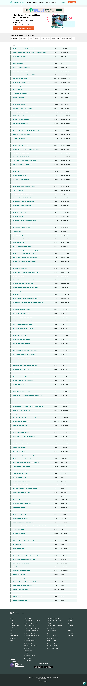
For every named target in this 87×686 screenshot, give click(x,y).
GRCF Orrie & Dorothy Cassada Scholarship (23, 347)
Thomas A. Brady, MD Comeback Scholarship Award (24, 279)
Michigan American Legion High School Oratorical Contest (26, 149)
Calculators (12, 633)
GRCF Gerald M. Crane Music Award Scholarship (23, 320)
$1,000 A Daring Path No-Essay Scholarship (23, 59)
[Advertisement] (43, 606)
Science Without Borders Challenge (21, 376)
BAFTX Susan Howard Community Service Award (24, 436)
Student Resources (14, 635)
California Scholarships (52, 628)
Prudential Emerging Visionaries (20, 123)
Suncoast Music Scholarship (19, 470)
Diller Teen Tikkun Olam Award (20, 209)
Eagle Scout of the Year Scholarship (21, 309)
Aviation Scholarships (28, 660)
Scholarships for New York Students (31, 635)
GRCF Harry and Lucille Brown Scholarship (22, 332)
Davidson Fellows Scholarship (19, 276)
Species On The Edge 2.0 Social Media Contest (23, 380)
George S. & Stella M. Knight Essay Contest (22, 578)
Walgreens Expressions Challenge (20, 600)
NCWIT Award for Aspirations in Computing (22, 108)
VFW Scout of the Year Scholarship (21, 369)
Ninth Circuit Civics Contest (19, 388)
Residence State (24, 38)
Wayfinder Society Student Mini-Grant (21, 227)
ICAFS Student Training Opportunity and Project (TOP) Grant (27, 250)
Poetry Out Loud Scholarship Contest (21, 593)
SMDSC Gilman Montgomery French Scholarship (24, 522)
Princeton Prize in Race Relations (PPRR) (22, 223)
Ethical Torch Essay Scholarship (20, 71)
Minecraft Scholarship (18, 63)
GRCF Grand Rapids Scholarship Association (23, 328)
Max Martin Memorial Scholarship (20, 589)
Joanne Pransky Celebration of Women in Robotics (24, 261)
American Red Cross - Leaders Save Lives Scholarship (25, 74)
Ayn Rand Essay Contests (19, 574)
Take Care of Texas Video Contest (21, 153)
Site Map (70, 630)
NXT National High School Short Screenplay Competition (26, 272)
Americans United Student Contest (21, 127)
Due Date (63, 45)
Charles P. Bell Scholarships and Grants (22, 246)
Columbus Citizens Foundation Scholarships (23, 283)
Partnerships (70, 625)
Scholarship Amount (66, 38)
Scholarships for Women (29, 640)
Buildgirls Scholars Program (19, 477)
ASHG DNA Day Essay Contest (19, 384)
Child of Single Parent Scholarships (54, 648)
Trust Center (70, 635)
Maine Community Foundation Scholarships (23, 585)
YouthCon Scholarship (18, 231)
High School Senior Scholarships (54, 620)
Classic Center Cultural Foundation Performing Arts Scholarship (27, 395)
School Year (22, 5)
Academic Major (14, 38)
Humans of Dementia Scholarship (20, 518)
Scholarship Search (14, 622)
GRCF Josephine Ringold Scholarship (21, 339)
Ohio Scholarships (51, 638)
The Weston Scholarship (18, 529)
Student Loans (13, 632)
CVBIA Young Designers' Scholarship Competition (24, 540)
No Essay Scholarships (29, 652)
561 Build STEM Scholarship (19, 175)
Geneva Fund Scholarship (19, 533)
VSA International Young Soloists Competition (23, 201)
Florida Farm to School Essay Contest (21, 134)
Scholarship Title (17, 45)
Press (11, 640)
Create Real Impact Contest (19, 429)
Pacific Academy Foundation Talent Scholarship (24, 253)
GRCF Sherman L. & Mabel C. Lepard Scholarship (24, 354)
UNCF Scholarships (17, 596)
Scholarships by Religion (52, 645)
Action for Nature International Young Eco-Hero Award (25, 298)
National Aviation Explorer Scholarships (22, 503)
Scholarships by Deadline (52, 642)
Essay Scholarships (28, 650)
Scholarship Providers (51, 2)
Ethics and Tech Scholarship (19, 447)
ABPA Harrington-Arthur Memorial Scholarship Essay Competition (28, 406)
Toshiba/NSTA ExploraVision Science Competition (24, 264)
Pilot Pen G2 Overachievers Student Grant (22, 164)
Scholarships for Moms (29, 642)
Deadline (31, 38)
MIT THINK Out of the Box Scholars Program (23, 194)
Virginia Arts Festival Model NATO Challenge (23, 197)
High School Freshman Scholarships (54, 625)
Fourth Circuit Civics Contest (19, 552)
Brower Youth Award (18, 440)
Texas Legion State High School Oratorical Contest (24, 160)
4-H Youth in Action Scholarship (20, 473)
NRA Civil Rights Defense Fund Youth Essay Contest (24, 186)
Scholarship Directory (14, 5)
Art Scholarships (27, 657)
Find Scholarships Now (23, 28)
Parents (35, 2)
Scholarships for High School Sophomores (33, 623)
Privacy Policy (71, 632)
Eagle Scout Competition (18, 242)
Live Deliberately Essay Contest (20, 86)
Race (73, 38)
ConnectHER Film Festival (19, 89)
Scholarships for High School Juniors (32, 622)
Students (28, 2)
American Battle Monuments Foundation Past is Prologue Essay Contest (29, 525)
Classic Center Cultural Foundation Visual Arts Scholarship (26, 399)
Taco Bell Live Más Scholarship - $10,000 (57, 27)
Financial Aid (12, 628)
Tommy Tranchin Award (18, 190)
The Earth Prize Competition (19, 138)
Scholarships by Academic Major (54, 643)
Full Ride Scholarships (29, 648)
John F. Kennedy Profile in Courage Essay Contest (24, 220)
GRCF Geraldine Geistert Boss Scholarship (22, 324)
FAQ (69, 622)
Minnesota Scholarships (52, 640)
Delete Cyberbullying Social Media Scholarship (23, 48)
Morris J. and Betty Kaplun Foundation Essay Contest (25, 417)
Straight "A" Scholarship (18, 294)
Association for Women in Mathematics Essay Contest (25, 257)
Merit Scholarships (28, 647)
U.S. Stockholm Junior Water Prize (21, 484)
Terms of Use (71, 633)
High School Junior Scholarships (54, 622)
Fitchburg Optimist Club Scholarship (21, 432)
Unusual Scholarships (28, 653)
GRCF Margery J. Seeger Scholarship (21, 343)
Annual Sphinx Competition (19, 104)
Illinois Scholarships (51, 633)
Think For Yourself (17, 511)
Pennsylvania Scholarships (52, 637)
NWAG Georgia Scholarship (19, 507)
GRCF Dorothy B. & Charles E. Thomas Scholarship (24, 317)
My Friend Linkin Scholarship (19, 56)
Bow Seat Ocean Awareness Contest (21, 570)
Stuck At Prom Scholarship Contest (21, 563)
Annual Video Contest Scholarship (21, 82)
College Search (13, 627)
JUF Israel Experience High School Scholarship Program (26, 115)
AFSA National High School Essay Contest (22, 306)
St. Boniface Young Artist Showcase (21, 492)
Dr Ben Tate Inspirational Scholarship (21, 496)
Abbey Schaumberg (54, 26)
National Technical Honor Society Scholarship (23, 373)
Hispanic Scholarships (29, 638)
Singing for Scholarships (18, 97)
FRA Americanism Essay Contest (20, 141)
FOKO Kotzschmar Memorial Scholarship (22, 458)
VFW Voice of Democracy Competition (21, 112)
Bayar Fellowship (17, 544)
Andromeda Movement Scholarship (21, 179)
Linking (69, 628)
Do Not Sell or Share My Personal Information (43, 682)
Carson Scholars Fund (18, 216)
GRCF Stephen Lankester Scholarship (21, 358)
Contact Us (70, 623)
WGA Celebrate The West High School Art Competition (25, 488)
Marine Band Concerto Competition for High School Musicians (27, 130)
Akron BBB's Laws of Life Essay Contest (22, 391)
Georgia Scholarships (51, 635)
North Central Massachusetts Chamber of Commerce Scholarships (28, 302)
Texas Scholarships (51, 627)
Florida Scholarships (51, 630)
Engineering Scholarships (29, 658)
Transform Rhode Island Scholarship (21, 466)
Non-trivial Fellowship (18, 235)
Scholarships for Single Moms (30, 643)
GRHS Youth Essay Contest (19, 451)
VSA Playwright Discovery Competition (22, 205)
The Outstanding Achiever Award (20, 212)
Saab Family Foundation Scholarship (21, 421)
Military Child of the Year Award (20, 145)
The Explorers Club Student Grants (21, 93)
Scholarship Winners (14, 625)
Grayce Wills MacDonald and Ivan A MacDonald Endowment (26, 581)
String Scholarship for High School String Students (25, 365)
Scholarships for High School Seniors (32, 620)
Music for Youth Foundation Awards (21, 566)
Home (11, 620)
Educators (41, 2)
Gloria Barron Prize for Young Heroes (21, 410)
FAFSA (11, 630)
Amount (56, 45)
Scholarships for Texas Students (31, 630)
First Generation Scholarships (30, 645)
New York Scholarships (52, 632)
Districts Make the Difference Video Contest (23, 443)
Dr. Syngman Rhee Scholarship (20, 499)
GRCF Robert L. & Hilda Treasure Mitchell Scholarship (25, 350)
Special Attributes (46, 38)
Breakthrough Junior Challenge (20, 78)
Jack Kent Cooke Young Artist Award (21, 481)
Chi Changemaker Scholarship (20, 514)
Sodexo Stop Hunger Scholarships (21, 119)
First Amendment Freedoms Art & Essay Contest (24, 182)
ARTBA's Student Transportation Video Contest (24, 559)
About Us (70, 620)
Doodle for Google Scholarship (20, 171)
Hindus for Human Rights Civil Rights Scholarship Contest (26, 555)
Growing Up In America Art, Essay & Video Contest (24, 414)
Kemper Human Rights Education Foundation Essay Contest (26, 156)
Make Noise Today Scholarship (20, 425)
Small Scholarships (51, 647)
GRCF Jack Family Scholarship (20, 335)
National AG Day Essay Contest (20, 268)
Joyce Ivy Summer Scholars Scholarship (22, 361)
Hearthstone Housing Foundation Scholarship (23, 455)
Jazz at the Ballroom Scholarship (20, 168)
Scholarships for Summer (29, 655)
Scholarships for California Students (31, 628)
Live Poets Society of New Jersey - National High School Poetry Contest (29, 52)
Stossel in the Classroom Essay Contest (22, 402)
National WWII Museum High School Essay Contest (24, 238)
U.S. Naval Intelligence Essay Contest (21, 67)
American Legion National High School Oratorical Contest (26, 462)
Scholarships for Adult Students (31, 627)
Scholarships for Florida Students (31, 632)
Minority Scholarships (28, 637)
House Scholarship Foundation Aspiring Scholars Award (25, 287)
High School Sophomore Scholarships (55, 623)
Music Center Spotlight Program (20, 100)
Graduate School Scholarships (30, 625)
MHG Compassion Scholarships (20, 537)
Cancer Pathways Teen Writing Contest (22, 291)
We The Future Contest (18, 548)
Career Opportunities (72, 627)
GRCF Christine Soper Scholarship (21, 313)
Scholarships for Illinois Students (31, 633)
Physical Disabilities (55, 38)
